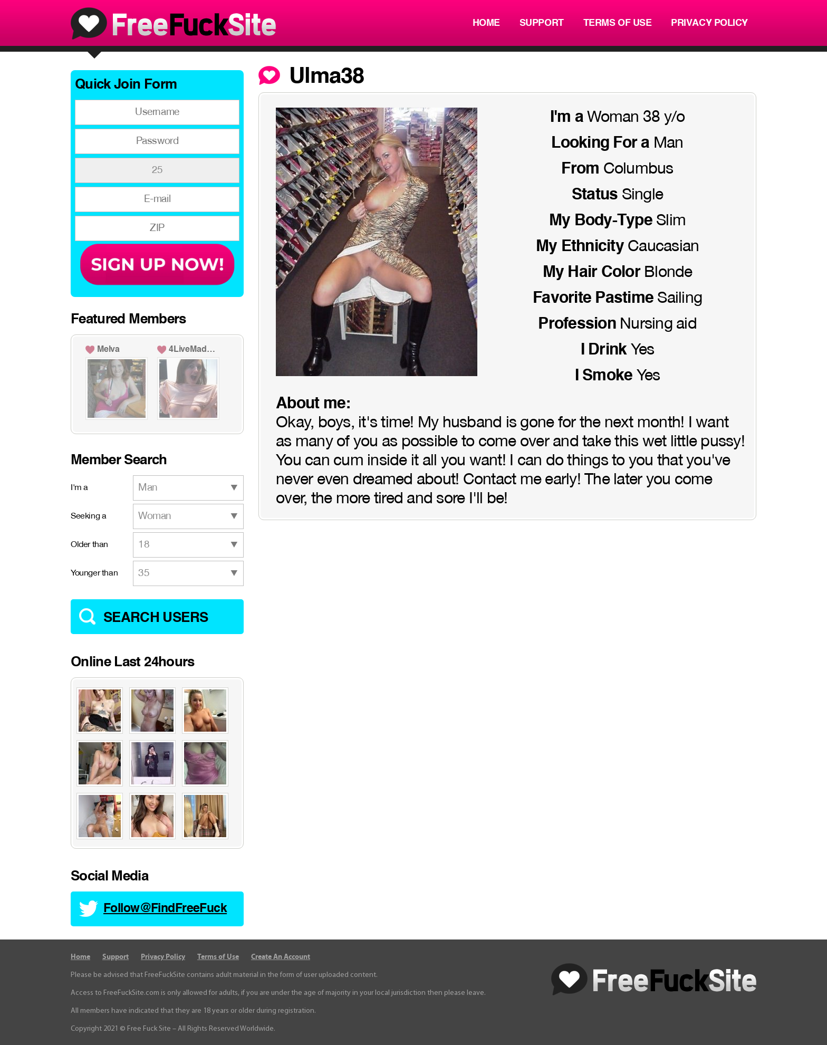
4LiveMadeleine (194, 350)
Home (486, 23)
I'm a (79, 488)
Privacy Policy (709, 23)
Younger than (94, 573)
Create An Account (280, 957)
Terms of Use (617, 23)
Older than (89, 545)
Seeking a (88, 516)
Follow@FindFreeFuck (165, 909)
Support (542, 23)
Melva (108, 350)
